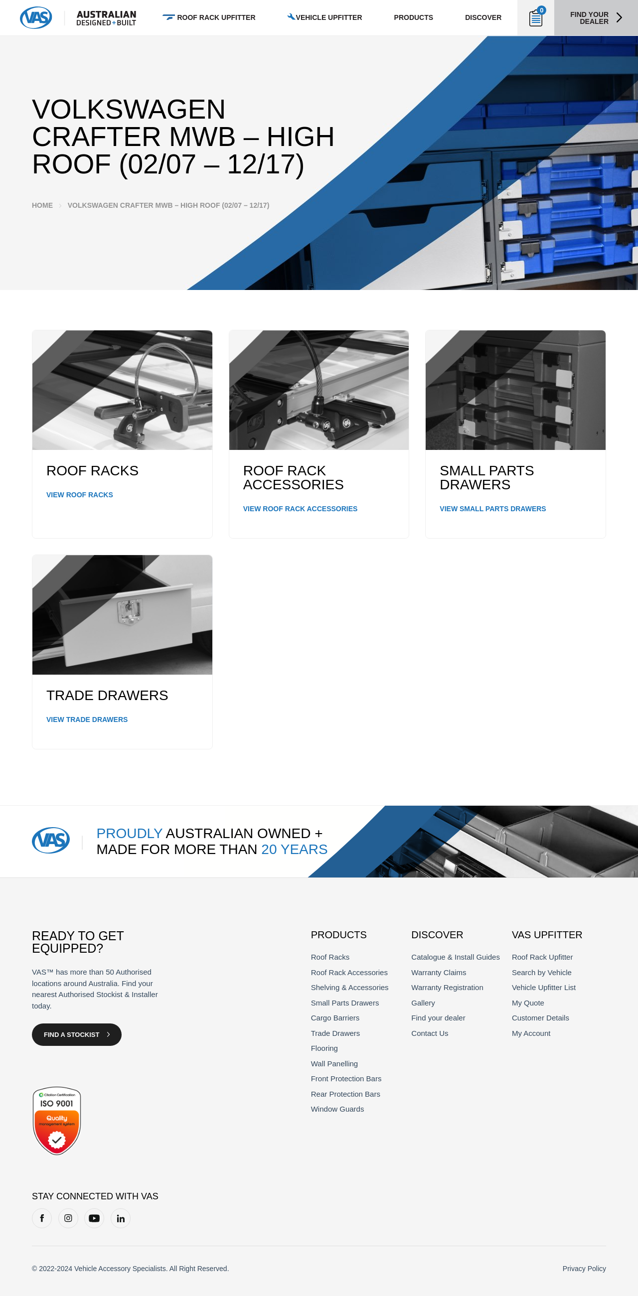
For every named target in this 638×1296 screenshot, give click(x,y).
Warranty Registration (447, 987)
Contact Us (429, 1033)
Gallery (423, 1003)
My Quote (528, 1003)
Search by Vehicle (542, 972)
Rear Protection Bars (345, 1094)
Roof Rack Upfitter (542, 957)
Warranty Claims (438, 972)
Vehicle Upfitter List (544, 987)
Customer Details (540, 1017)
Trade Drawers (335, 1033)
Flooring (324, 1048)
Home (42, 205)
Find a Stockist (71, 1034)
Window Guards (337, 1109)
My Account (531, 1033)
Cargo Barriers (335, 1017)
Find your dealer (589, 17)
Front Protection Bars (346, 1078)
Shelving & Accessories (350, 987)
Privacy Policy (584, 1269)
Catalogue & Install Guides (455, 957)
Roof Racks (330, 957)
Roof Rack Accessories (349, 972)
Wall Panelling (334, 1063)
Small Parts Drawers (345, 1003)
